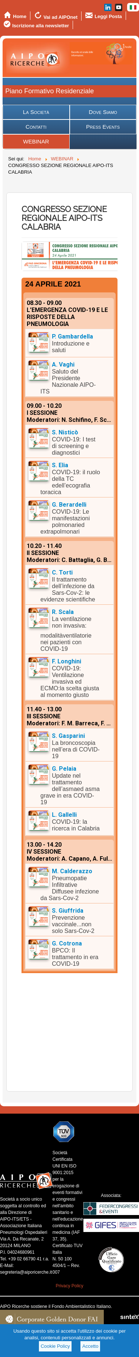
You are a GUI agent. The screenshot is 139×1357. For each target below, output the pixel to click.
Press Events (103, 127)
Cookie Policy (55, 1346)
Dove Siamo (103, 112)
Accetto (90, 1346)
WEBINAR (36, 141)
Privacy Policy (69, 1285)
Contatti (36, 127)
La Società (36, 112)
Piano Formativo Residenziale (49, 91)
